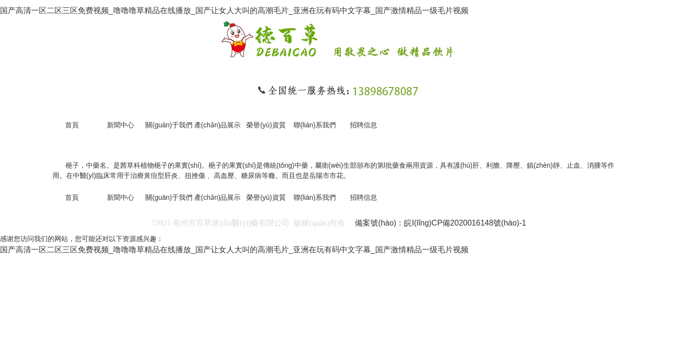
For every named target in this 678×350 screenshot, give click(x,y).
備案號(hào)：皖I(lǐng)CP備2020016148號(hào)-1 (440, 223)
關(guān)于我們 (168, 125)
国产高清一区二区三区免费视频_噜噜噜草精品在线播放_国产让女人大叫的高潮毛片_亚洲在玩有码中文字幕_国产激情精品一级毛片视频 (234, 10)
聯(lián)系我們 (315, 125)
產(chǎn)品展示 (217, 125)
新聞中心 (120, 125)
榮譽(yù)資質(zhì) (265, 129)
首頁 (72, 125)
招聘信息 (363, 125)
